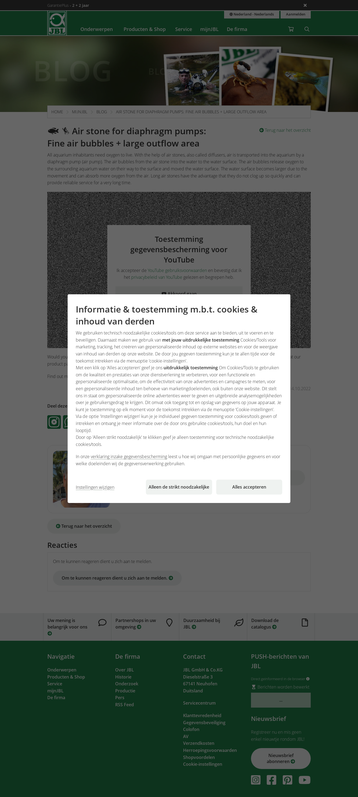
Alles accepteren (249, 487)
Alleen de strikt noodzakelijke (179, 487)
